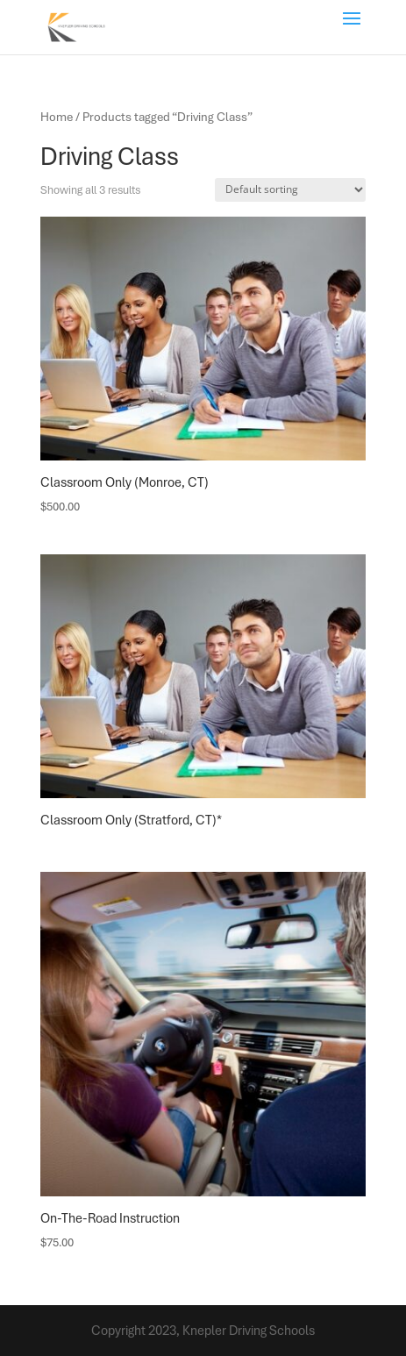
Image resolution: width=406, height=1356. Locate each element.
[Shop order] (290, 190)
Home (56, 117)
